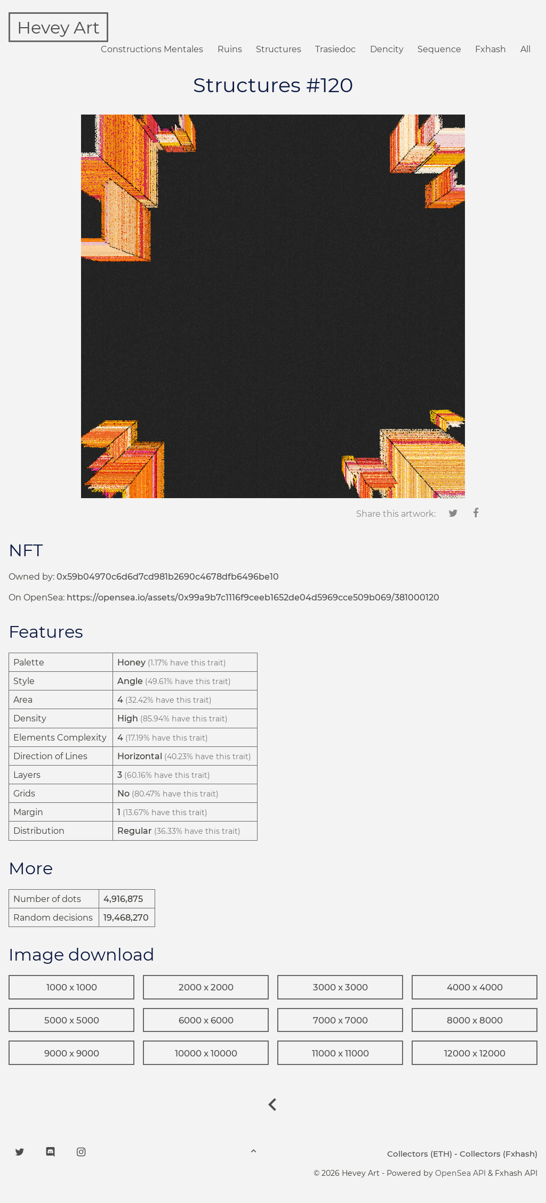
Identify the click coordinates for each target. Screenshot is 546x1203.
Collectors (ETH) (419, 1154)
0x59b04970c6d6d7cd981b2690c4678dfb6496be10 (168, 577)
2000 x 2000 (206, 987)
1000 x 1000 (71, 987)
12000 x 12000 (474, 1053)
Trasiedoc (335, 49)
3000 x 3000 (340, 987)
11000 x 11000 (340, 1053)
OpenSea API (460, 1173)
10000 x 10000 (206, 1053)
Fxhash (490, 49)
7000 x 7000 (340, 1020)
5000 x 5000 (71, 1020)
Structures (278, 49)
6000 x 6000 (206, 1020)
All (525, 49)
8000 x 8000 (475, 1020)
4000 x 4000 (475, 987)
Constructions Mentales (152, 49)
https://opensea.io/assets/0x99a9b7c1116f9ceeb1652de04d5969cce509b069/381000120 (253, 597)
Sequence (439, 49)
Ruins (230, 49)
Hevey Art (58, 27)
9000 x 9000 (71, 1053)
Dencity (387, 49)
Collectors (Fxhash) (498, 1154)
